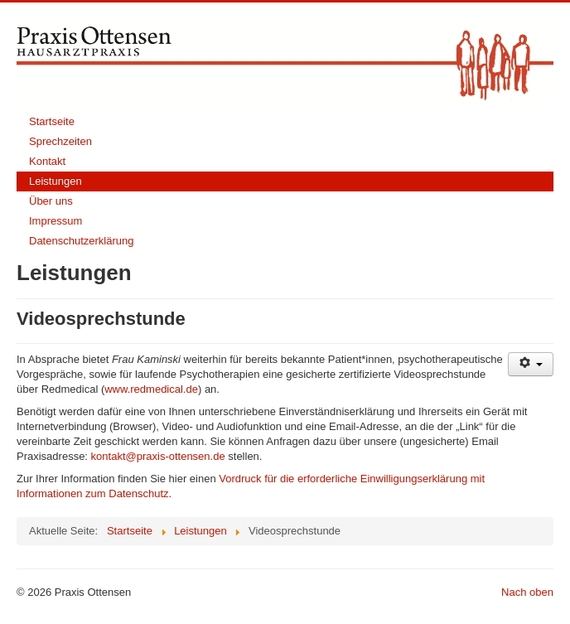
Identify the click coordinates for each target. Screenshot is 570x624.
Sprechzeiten (60, 141)
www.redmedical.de (151, 389)
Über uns (51, 201)
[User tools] (530, 364)
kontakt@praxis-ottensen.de (158, 456)
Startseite (52, 121)
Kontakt (47, 161)
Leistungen (55, 181)
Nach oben (527, 592)
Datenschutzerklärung (81, 241)
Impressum (55, 221)
